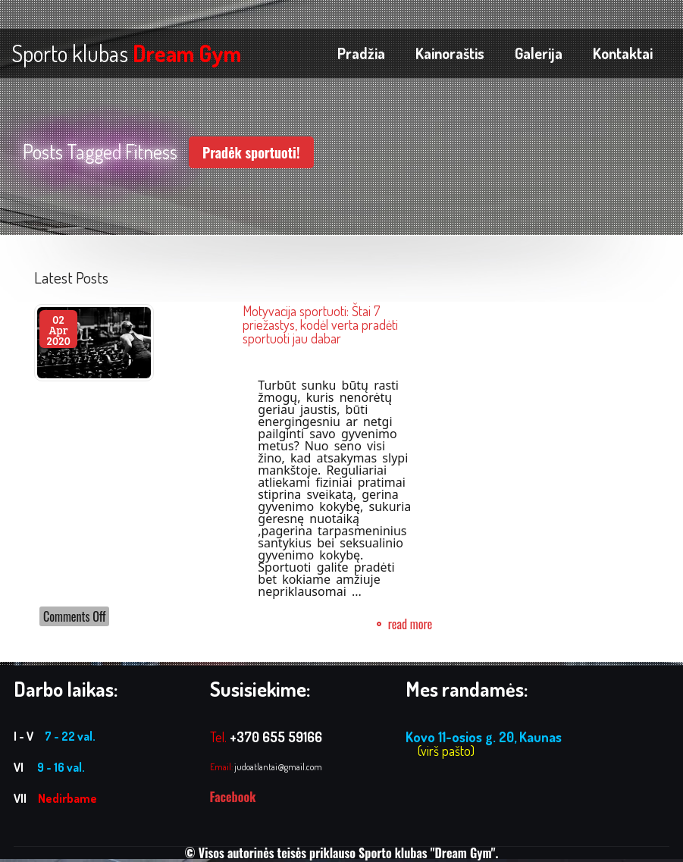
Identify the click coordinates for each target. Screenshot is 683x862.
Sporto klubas (126, 53)
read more (410, 624)
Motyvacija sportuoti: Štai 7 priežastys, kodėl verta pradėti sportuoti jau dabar (320, 324)
